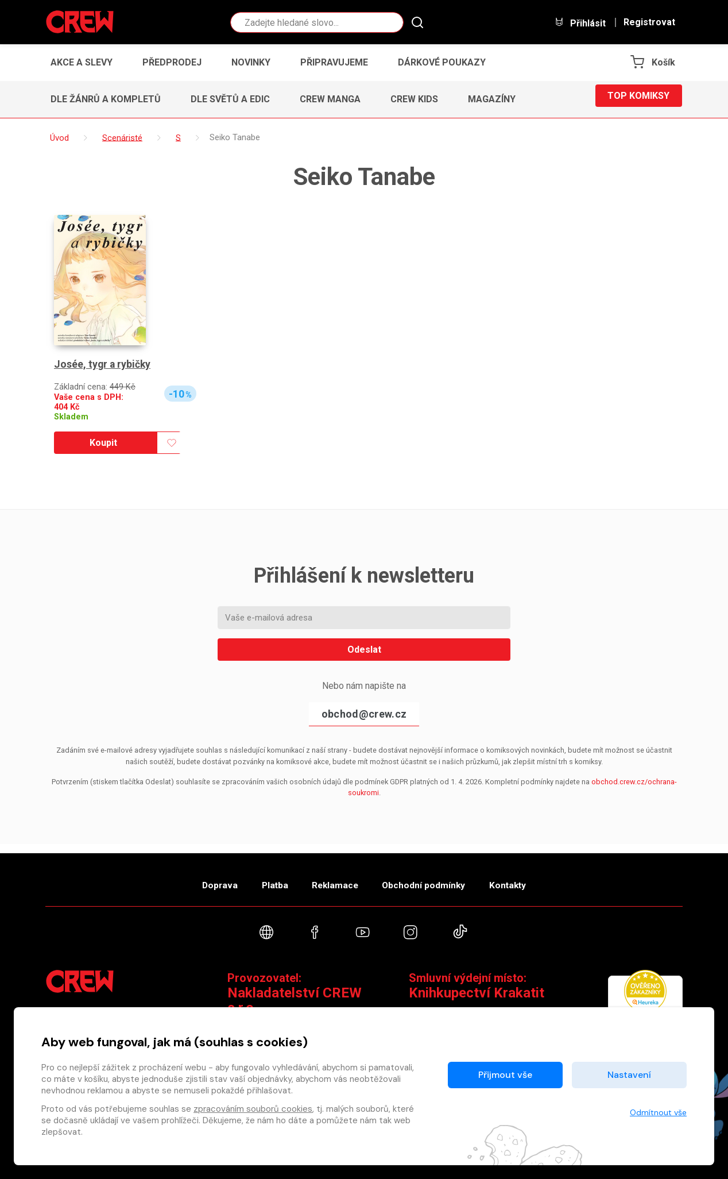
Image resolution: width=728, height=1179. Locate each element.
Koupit (103, 442)
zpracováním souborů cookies (252, 1109)
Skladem (71, 417)
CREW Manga (330, 99)
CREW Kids (414, 99)
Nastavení (629, 1075)
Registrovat (649, 22)
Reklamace (335, 879)
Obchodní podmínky (432, 879)
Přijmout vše (505, 1075)
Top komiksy (638, 99)
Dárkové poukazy (442, 62)
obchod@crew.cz (364, 714)
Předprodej (172, 62)
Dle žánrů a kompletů (106, 99)
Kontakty (525, 879)
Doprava (201, 879)
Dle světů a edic (230, 99)
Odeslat (364, 649)
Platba (265, 879)
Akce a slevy (82, 62)
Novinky (250, 62)
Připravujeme (334, 62)
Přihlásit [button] (580, 22)
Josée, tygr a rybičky (103, 365)
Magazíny (492, 99)
